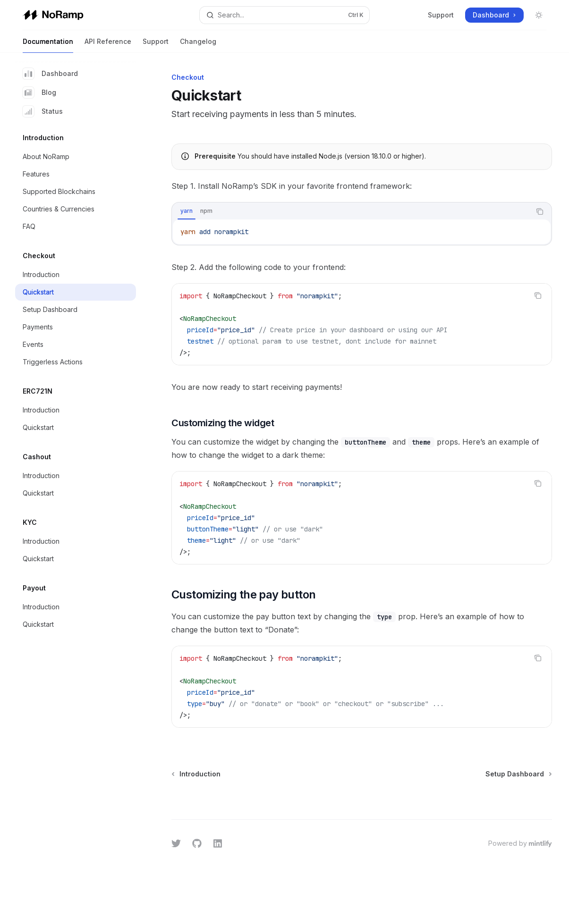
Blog (39, 92)
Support (441, 15)
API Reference (108, 45)
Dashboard (50, 73)
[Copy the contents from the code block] (540, 211)
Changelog (198, 45)
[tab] (186, 211)
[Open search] (284, 15)
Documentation (48, 45)
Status (43, 111)
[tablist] (351, 211)
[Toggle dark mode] (538, 15)
